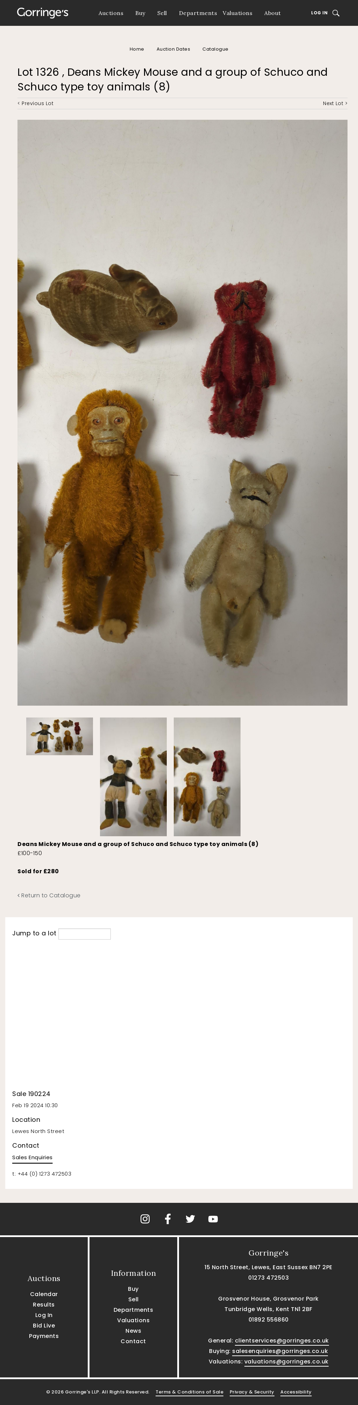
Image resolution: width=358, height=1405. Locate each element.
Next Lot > (335, 103)
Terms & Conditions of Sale (189, 1392)
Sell (162, 12)
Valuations (237, 12)
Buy (140, 12)
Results (44, 1305)
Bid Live (44, 1326)
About (272, 12)
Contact (133, 1341)
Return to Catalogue (49, 895)
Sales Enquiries (32, 1157)
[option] (59, 734)
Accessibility (296, 1392)
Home (137, 49)
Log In (319, 13)
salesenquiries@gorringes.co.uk (280, 1351)
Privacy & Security (252, 1392)
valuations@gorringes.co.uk (286, 1362)
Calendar (44, 1294)
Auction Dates (174, 49)
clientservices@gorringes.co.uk (282, 1341)
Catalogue (215, 49)
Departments (198, 12)
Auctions (111, 12)
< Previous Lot (35, 103)
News (133, 1331)
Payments (44, 1336)
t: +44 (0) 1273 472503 (41, 1173)
